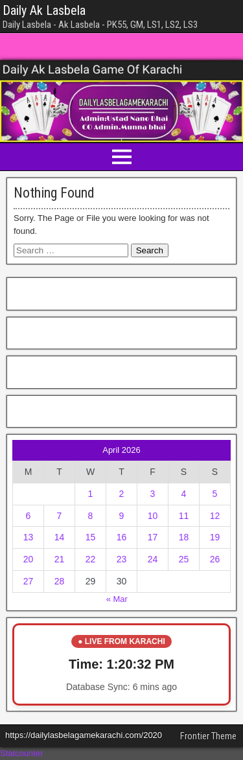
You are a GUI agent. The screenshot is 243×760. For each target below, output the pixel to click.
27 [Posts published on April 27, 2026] (28, 581)
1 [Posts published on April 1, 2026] (90, 494)
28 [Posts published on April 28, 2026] (59, 581)
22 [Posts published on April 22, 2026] (91, 559)
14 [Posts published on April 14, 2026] (59, 537)
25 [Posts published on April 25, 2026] (184, 559)
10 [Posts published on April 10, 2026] (153, 516)
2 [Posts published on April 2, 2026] (121, 494)
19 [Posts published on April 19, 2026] (215, 537)
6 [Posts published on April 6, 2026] (28, 516)
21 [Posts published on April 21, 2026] (59, 559)
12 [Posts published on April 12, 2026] (215, 516)
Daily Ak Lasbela (44, 10)
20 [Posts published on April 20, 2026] (28, 559)
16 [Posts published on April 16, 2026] (122, 537)
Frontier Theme (208, 736)
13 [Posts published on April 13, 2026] (28, 537)
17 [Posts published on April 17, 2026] (153, 537)
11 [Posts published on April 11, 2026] (184, 516)
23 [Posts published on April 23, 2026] (122, 559)
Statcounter (21, 753)
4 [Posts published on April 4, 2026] (184, 494)
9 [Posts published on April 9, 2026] (121, 516)
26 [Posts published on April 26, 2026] (215, 559)
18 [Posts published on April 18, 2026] (184, 537)
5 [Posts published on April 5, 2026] (215, 494)
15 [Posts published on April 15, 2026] (91, 537)
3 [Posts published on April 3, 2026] (153, 494)
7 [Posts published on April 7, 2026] (59, 516)
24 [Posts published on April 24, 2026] (153, 559)
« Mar (117, 599)
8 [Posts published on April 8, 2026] (90, 516)
